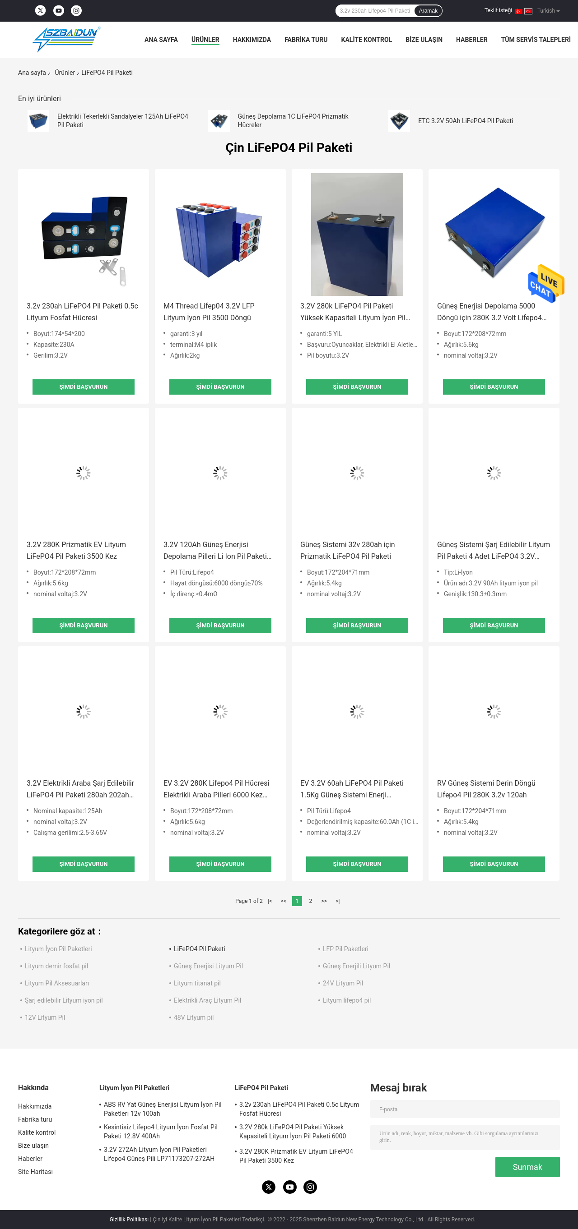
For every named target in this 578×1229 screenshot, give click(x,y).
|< (270, 901)
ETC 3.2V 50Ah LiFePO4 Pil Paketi (465, 120)
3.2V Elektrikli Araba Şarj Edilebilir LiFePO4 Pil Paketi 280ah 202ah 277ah (80, 790)
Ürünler (205, 39)
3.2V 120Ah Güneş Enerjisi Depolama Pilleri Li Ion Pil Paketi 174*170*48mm (215, 551)
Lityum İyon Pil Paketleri (58, 949)
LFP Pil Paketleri (345, 949)
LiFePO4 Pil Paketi (199, 949)
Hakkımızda (252, 39)
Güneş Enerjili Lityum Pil (356, 966)
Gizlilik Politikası (129, 1219)
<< (283, 901)
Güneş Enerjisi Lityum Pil (208, 966)
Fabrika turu (305, 39)
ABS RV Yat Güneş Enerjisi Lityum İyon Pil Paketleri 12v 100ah (163, 1109)
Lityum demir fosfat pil (56, 966)
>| (338, 901)
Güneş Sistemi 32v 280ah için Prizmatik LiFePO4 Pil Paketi (347, 550)
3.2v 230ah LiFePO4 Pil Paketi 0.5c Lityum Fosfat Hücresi (82, 312)
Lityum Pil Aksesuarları (57, 983)
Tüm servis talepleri (536, 39)
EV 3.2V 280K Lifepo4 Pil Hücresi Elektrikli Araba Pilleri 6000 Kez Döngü (216, 790)
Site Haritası (35, 1171)
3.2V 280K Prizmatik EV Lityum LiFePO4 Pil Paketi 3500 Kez (76, 550)
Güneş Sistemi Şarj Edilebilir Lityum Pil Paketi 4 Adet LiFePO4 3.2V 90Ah (493, 551)
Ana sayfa (161, 39)
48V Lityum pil (194, 1017)
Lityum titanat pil (197, 983)
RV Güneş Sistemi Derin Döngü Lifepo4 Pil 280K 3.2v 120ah (486, 789)
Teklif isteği (498, 10)
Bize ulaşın (424, 39)
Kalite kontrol (366, 39)
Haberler (472, 39)
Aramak (428, 11)
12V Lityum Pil (45, 1017)
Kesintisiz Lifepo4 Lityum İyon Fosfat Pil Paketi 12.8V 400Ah (161, 1131)
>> (324, 901)
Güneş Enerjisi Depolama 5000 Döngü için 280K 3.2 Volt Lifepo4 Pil (489, 313)
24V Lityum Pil (343, 983)
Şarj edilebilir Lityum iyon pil (64, 1000)
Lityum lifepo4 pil (347, 1000)
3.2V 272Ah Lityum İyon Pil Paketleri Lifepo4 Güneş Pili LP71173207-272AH (159, 1154)
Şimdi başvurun (84, 386)
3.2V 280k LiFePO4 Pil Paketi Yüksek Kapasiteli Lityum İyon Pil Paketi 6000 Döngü (353, 313)
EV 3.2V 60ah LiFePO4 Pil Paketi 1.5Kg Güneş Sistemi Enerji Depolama (352, 790)
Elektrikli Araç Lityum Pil (207, 1000)
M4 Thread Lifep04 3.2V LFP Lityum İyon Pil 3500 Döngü (209, 312)
